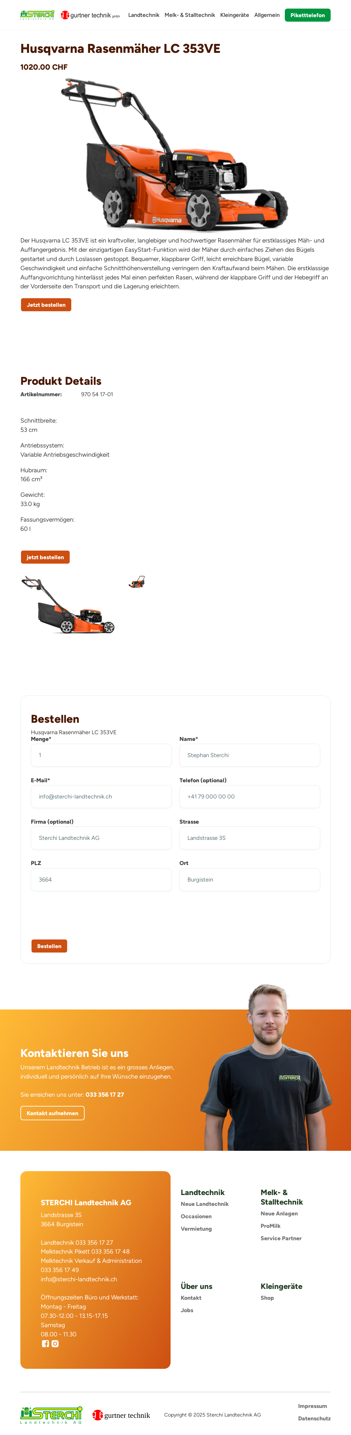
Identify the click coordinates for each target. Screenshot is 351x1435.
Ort (183, 863)
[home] (37, 15)
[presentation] (79, 913)
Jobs (187, 1310)
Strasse (189, 821)
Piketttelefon (308, 15)
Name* (188, 738)
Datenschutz (314, 1418)
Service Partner (281, 1238)
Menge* (41, 738)
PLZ (36, 863)
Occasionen (196, 1216)
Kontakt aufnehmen (52, 1113)
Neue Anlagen (279, 1213)
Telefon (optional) (203, 780)
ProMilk (271, 1225)
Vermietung (196, 1228)
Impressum (312, 1406)
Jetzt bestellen (46, 304)
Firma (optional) (52, 821)
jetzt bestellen (45, 557)
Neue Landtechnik (205, 1203)
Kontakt (191, 1297)
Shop (267, 1297)
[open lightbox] (68, 604)
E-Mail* (40, 780)
